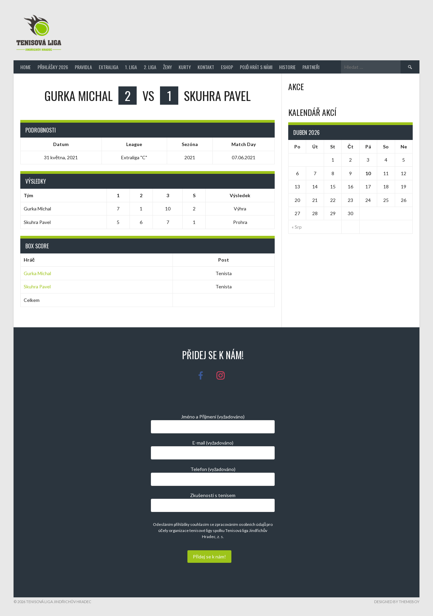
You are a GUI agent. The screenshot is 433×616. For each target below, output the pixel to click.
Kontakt (206, 66)
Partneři (310, 66)
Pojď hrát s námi (256, 66)
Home (25, 66)
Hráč (29, 260)
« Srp (297, 227)
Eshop (227, 66)
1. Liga (131, 66)
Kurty (185, 66)
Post (223, 260)
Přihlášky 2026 (53, 66)
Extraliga (108, 66)
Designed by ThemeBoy (396, 601)
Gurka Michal (37, 273)
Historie (287, 66)
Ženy (167, 66)
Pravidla (83, 66)
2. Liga (150, 66)
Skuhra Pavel (37, 286)
